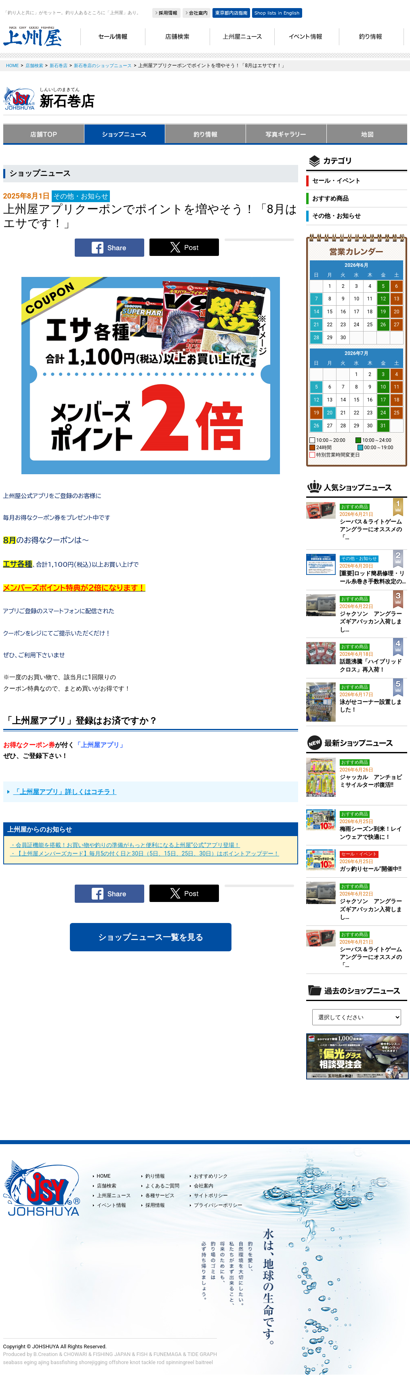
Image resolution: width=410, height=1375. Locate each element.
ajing (43, 1362)
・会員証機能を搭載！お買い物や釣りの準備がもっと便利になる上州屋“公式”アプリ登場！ (125, 845)
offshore (118, 1362)
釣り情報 (155, 1176)
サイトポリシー (211, 1195)
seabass (13, 1362)
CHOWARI (75, 1354)
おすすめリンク (211, 1176)
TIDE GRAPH (202, 1354)
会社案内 (203, 1186)
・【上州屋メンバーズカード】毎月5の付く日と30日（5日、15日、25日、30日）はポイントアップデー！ (145, 853)
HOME (104, 1176)
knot (135, 1362)
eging (30, 1362)
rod (160, 1362)
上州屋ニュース (114, 1195)
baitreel (204, 1362)
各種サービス (160, 1195)
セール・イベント (336, 180)
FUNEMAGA (167, 1354)
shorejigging (93, 1362)
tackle (148, 1362)
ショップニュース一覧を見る (150, 937)
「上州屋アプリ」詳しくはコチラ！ (65, 792)
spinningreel (180, 1362)
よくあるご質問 (162, 1186)
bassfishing (64, 1362)
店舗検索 (106, 1186)
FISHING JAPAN (111, 1354)
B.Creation (46, 1354)
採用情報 (155, 1205)
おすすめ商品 (330, 198)
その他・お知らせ (336, 216)
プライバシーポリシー (218, 1205)
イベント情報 (111, 1205)
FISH (142, 1354)
